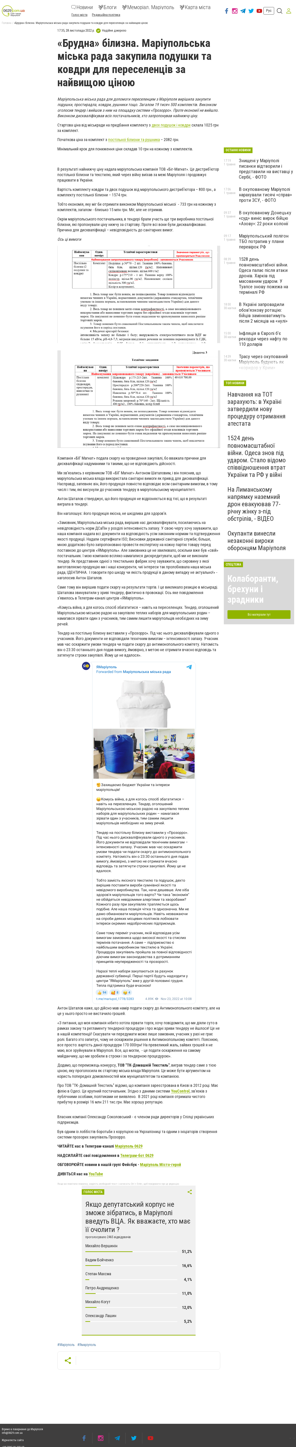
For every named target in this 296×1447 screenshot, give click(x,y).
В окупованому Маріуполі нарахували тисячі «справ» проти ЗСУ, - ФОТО (265, 195)
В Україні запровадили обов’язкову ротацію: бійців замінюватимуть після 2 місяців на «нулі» (263, 313)
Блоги (107, 7)
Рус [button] (269, 10)
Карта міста (195, 7)
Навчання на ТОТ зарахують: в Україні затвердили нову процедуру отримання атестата (256, 409)
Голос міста (79, 15)
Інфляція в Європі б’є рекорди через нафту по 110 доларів (263, 339)
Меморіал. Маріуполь (148, 7)
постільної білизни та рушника (134, 139)
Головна (6, 23)
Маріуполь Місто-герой (160, 1164)
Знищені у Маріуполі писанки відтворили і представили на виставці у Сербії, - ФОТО (266, 169)
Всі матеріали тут (259, 614)
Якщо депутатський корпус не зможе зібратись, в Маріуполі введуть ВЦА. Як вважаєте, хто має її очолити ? (137, 1217)
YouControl (180, 1091)
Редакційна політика (106, 15)
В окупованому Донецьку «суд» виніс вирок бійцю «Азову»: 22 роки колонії (265, 218)
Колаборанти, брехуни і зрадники (252, 589)
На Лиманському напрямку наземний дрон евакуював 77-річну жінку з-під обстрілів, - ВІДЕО (254, 504)
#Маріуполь (66, 1345)
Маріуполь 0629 (129, 1146)
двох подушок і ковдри (171, 125)
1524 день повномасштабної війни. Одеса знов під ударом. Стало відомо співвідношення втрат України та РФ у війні (256, 456)
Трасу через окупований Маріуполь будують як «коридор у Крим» (263, 362)
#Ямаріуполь (86, 1345)
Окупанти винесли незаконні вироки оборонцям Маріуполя (256, 541)
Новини (82, 7)
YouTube (96, 1173)
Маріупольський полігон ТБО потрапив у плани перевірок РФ (263, 241)
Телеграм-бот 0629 (136, 1155)
